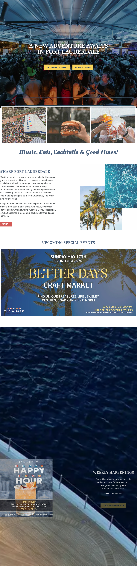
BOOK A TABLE (124, 5)
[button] (3, 282)
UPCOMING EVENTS (57, 67)
